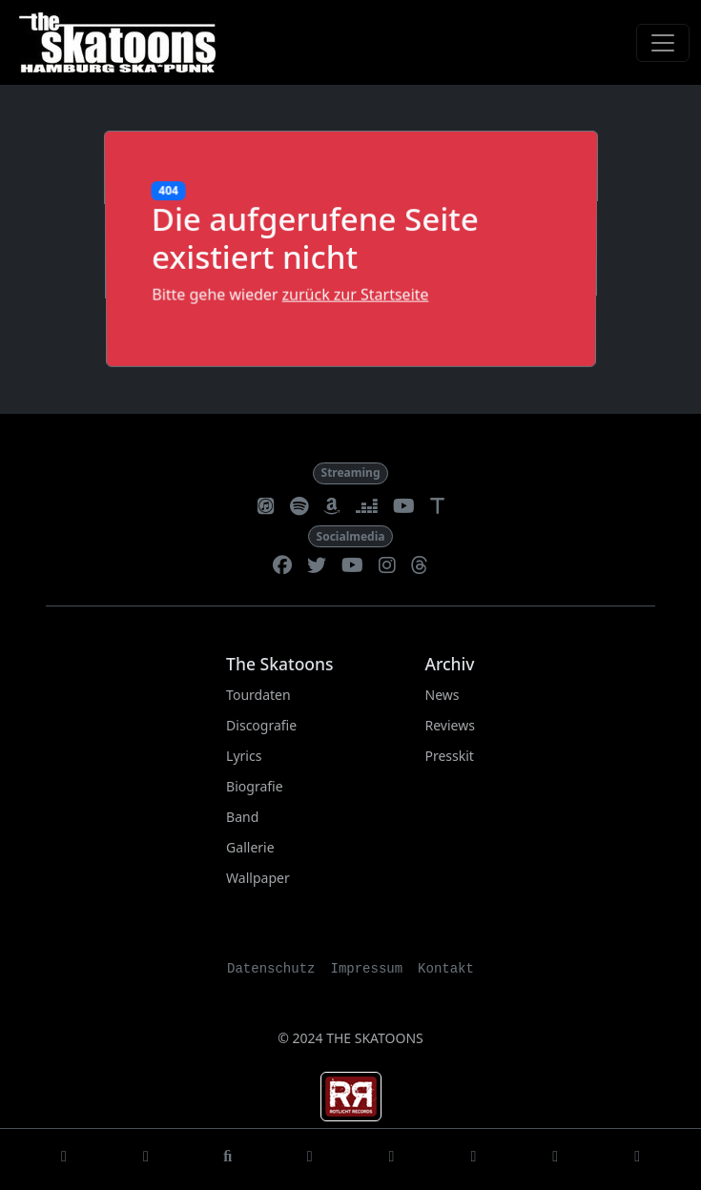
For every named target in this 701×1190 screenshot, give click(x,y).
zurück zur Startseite (354, 294)
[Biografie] (392, 1159)
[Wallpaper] (637, 1159)
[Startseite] (64, 1159)
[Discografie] (228, 1159)
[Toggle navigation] (663, 43)
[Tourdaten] (146, 1159)
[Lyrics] (310, 1159)
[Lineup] (473, 1159)
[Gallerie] (555, 1159)
